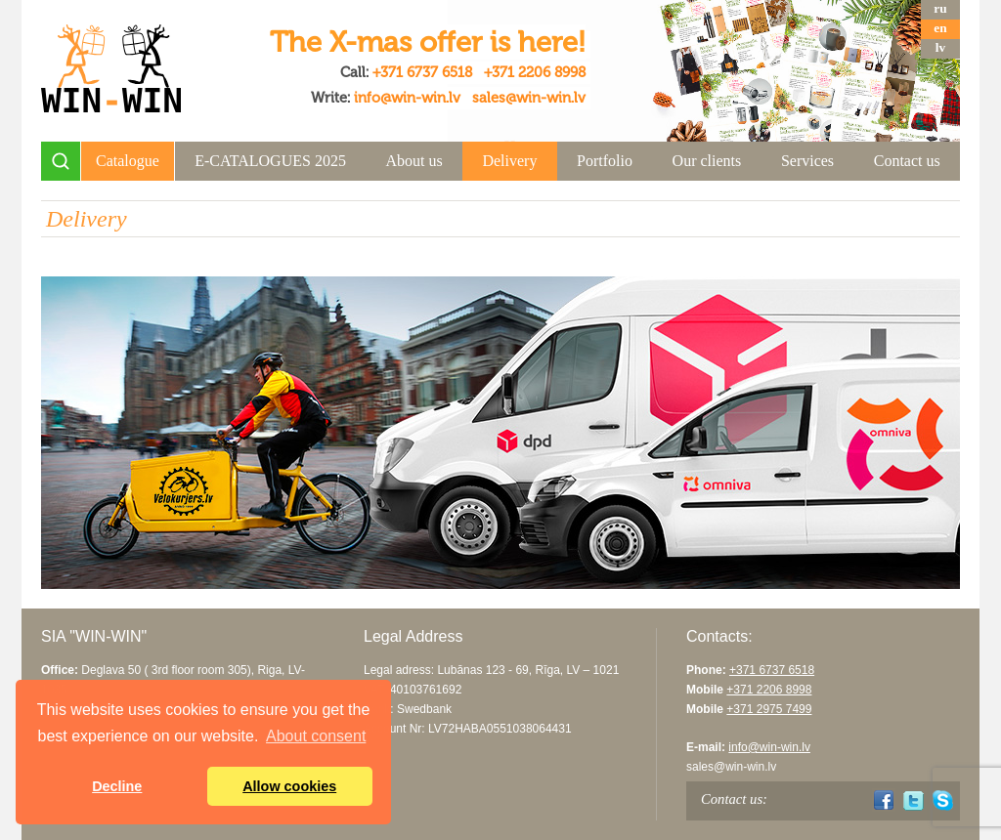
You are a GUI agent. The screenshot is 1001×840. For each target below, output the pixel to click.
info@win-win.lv (407, 97)
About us (414, 160)
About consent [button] (316, 736)
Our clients (707, 160)
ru (940, 8)
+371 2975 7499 (768, 709)
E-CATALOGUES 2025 (270, 160)
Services (807, 160)
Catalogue (127, 160)
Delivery (509, 160)
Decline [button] (117, 786)
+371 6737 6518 (422, 72)
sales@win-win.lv (529, 97)
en (940, 28)
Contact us (907, 160)
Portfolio (604, 160)
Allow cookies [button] (289, 786)
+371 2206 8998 (535, 72)
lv (940, 47)
